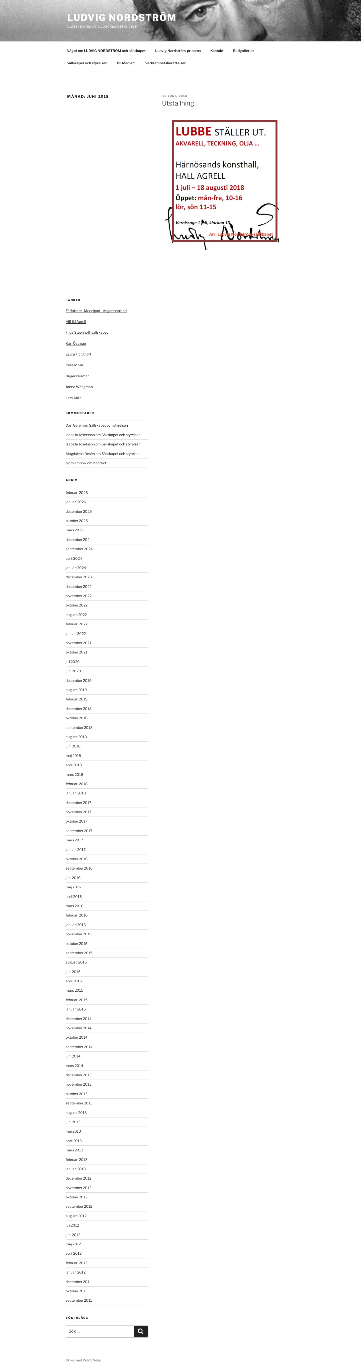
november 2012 (78, 1188)
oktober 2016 (76, 859)
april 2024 (74, 558)
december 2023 (79, 577)
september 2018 (79, 727)
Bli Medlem (126, 63)
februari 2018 (76, 784)
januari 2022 (76, 633)
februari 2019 (76, 699)
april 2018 (74, 765)
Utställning (178, 103)
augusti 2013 (76, 1112)
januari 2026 (76, 502)
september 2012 (79, 1206)
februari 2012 (76, 1263)
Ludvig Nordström (122, 17)
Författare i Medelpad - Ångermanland (96, 311)
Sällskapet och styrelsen (87, 63)
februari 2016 (76, 915)
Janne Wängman (79, 387)
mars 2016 (74, 906)
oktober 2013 (76, 1094)
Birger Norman (77, 376)
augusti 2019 (76, 690)
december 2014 (79, 1019)
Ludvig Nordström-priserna (178, 50)
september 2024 (79, 549)
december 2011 (78, 1282)
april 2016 (74, 896)
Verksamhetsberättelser (165, 63)
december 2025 (79, 511)
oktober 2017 (76, 821)
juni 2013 (73, 1122)
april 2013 (74, 1141)
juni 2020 (73, 671)
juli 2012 (72, 1225)
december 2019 (79, 680)
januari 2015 (76, 1009)
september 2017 (79, 831)
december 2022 (79, 586)
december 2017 (78, 802)
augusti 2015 (76, 962)
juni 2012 (73, 1235)
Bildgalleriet (243, 50)
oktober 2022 (76, 605)
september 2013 (79, 1103)
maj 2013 (73, 1131)
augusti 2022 (76, 615)
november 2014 (79, 1028)
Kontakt (217, 50)
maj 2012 (73, 1244)
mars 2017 (74, 840)
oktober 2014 (76, 1037)
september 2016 (79, 868)
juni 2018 (73, 746)
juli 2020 (73, 661)
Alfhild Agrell (76, 321)
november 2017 (78, 812)
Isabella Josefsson (80, 435)
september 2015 (79, 953)
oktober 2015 (76, 943)
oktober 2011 (76, 1291)
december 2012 (78, 1178)
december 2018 (79, 708)
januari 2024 (76, 568)
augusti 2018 (76, 737)
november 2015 (79, 934)
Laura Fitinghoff (78, 354)
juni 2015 (73, 972)
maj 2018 (73, 755)
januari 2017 (75, 849)
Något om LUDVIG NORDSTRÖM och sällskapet (106, 50)
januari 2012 (75, 1272)
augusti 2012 (76, 1216)
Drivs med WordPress (83, 1360)
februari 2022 (76, 624)
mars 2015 (74, 990)
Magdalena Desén (80, 453)
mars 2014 (74, 1065)
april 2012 (73, 1253)
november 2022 (79, 596)
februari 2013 (76, 1159)
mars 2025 (74, 530)
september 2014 (79, 1047)
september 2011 (79, 1300)
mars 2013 (74, 1150)
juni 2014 (73, 1056)
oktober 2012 (76, 1197)
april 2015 (74, 981)
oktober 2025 (77, 521)
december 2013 (79, 1075)
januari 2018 (76, 793)
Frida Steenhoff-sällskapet (87, 332)
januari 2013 (76, 1169)
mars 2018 (74, 774)
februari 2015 (76, 1000)
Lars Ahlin (73, 398)
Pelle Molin (74, 365)
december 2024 (79, 539)
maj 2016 (73, 887)
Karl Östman (76, 343)
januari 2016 (76, 925)
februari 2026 (77, 492)
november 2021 (78, 643)
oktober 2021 (76, 652)
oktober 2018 (76, 718)
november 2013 (79, 1084)
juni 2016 (73, 878)
